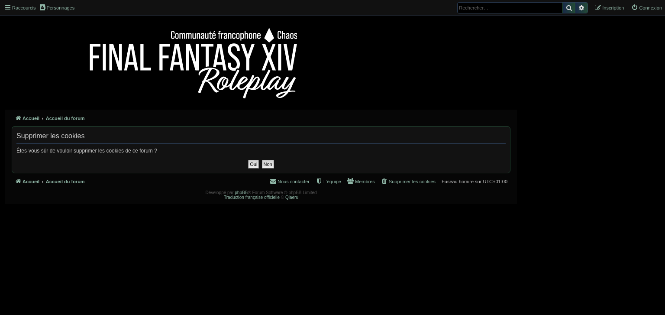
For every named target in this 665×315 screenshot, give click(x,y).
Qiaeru (291, 197)
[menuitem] (646, 8)
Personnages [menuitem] (57, 7)
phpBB (241, 192)
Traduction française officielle (252, 197)
